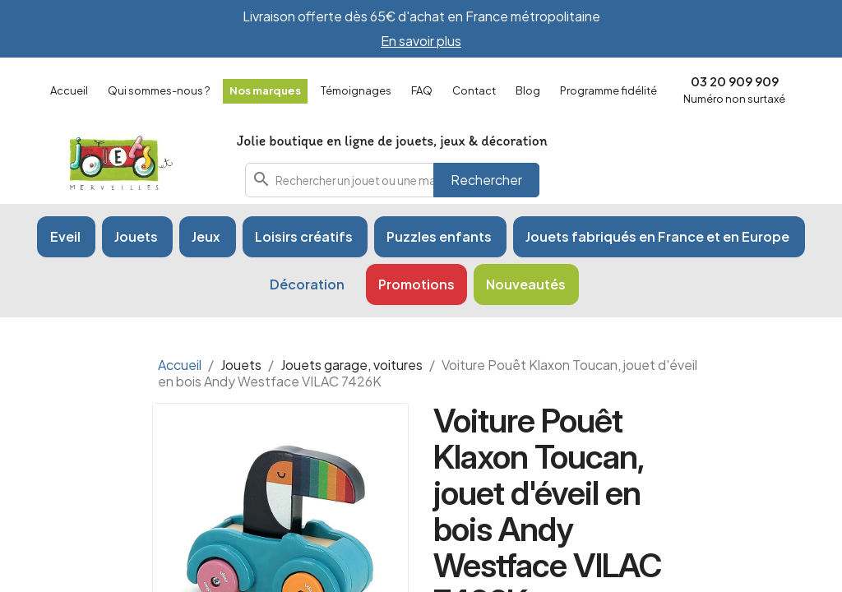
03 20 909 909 (735, 81)
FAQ (422, 90)
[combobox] (392, 180)
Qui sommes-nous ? (159, 90)
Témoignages (356, 90)
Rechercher (486, 179)
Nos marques (265, 90)
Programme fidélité (608, 90)
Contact (474, 90)
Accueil (69, 90)
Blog (528, 90)
